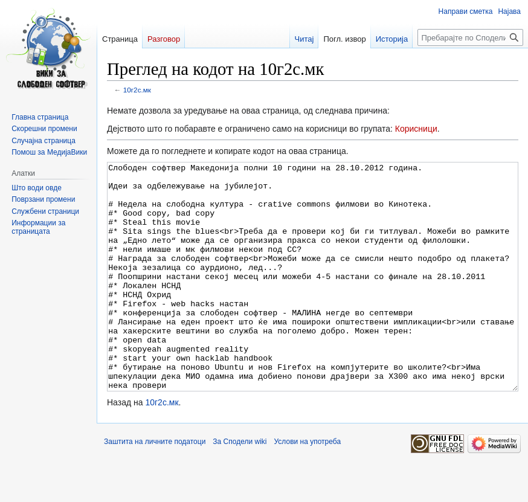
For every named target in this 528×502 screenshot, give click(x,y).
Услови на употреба (307, 487)
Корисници (416, 129)
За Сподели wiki (239, 487)
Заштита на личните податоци (154, 487)
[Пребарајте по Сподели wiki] (470, 37)
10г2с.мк (137, 90)
